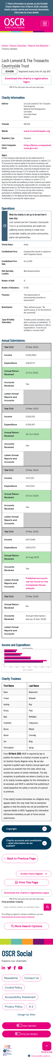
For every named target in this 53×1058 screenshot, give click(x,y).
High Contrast (26, 1025)
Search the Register (38, 45)
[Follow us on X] (9, 968)
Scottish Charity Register (33, 874)
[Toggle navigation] (45, 23)
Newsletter (11, 978)
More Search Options (26, 926)
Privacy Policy (14, 1006)
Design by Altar (26, 1014)
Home (5, 45)
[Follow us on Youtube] (20, 968)
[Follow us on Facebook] (14, 968)
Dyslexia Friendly (26, 1034)
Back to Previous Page (20, 858)
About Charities (18, 45)
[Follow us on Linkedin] (3, 968)
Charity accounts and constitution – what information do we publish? (24, 843)
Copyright (11, 828)
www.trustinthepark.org (37, 131)
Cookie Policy (13, 987)
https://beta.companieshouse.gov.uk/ (37, 146)
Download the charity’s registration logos (26, 892)
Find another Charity (12, 901)
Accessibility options (40, 1056)
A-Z (31, 1006)
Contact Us (31, 978)
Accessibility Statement (20, 997)
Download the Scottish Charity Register (18, 917)
